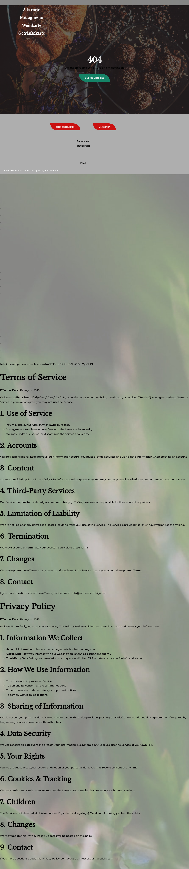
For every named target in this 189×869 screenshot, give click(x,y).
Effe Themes (51, 170)
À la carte (31, 10)
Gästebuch (104, 126)
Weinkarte (31, 25)
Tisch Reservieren (65, 126)
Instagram (83, 145)
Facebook (83, 141)
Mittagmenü (31, 17)
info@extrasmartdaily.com (89, 593)
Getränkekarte (31, 33)
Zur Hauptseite (94, 77)
